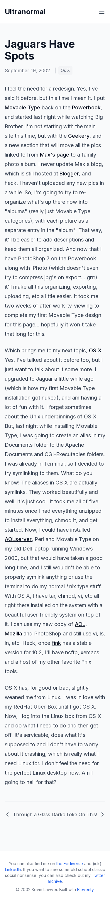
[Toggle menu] (101, 11)
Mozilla (13, 633)
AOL (80, 624)
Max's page (54, 155)
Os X (65, 70)
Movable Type (22, 107)
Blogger (69, 173)
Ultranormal (25, 11)
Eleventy (85, 889)
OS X (95, 350)
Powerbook (86, 107)
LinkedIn (13, 869)
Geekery (78, 136)
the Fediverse (69, 863)
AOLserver (18, 539)
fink (56, 643)
